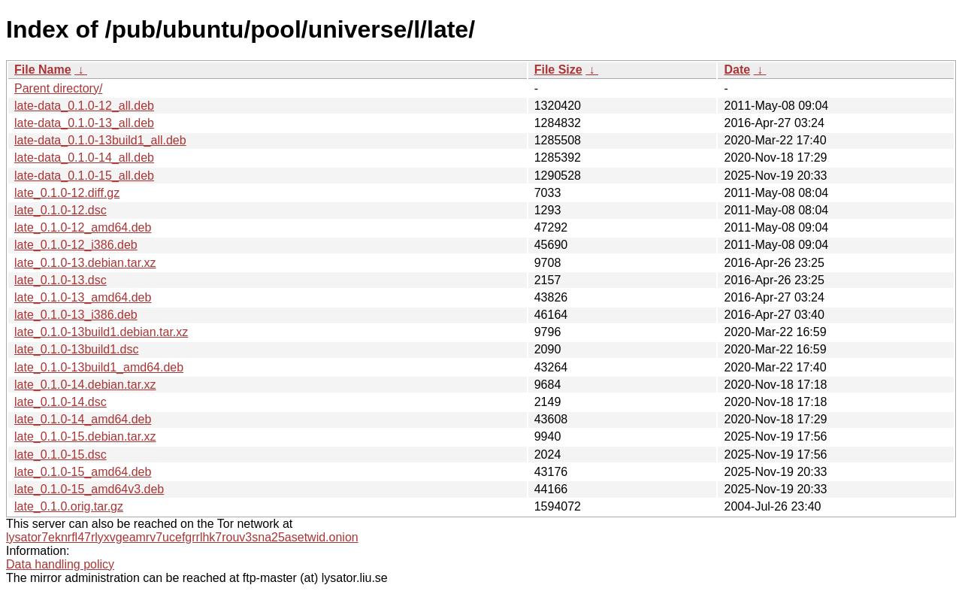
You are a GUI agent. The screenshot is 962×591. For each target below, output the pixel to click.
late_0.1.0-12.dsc (60, 210)
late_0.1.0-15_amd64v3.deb (89, 489)
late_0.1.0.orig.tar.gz (68, 506)
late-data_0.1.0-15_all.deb (84, 175)
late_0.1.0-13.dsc (60, 280)
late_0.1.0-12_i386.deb (76, 244)
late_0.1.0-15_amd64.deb (82, 471)
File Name (42, 69)
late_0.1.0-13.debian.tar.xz (85, 262)
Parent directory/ (58, 88)
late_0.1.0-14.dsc (60, 402)
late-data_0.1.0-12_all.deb (84, 105)
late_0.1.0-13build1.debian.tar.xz (101, 332)
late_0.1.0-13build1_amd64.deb (98, 367)
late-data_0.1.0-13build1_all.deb (100, 140)
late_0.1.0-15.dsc (60, 454)
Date (737, 69)
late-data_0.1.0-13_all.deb (84, 123)
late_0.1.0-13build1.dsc (76, 349)
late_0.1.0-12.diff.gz (66, 192)
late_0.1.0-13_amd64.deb (82, 297)
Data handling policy (60, 564)
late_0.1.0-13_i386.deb (76, 314)
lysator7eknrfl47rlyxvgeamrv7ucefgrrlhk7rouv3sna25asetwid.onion (182, 537)
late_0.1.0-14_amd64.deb (82, 419)
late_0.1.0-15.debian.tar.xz (85, 436)
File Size (558, 69)
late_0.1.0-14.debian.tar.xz (85, 384)
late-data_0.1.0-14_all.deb (84, 157)
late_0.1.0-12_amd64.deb (82, 227)
